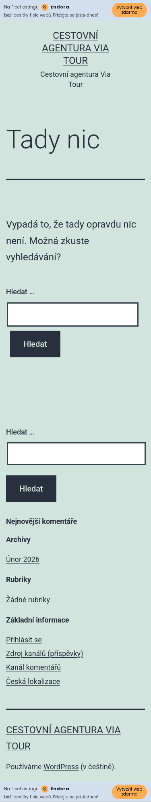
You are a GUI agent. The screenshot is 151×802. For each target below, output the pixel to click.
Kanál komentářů (33, 667)
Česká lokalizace (33, 681)
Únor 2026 (22, 559)
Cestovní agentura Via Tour (75, 48)
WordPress (61, 766)
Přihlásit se (24, 639)
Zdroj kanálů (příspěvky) (44, 653)
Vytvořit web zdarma (129, 9)
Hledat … (20, 291)
